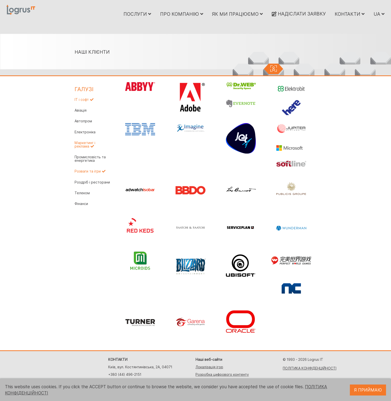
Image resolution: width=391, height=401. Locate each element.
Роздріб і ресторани (92, 182)
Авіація (81, 110)
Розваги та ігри (88, 171)
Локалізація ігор (209, 367)
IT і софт (82, 100)
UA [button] (379, 14)
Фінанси (81, 204)
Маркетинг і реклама (85, 144)
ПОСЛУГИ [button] (137, 14)
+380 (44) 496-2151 (124, 375)
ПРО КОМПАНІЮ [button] (181, 14)
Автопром (83, 121)
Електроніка (85, 132)
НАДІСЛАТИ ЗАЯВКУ (299, 13)
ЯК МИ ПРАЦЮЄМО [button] (237, 14)
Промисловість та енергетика (90, 159)
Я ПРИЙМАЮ (368, 390)
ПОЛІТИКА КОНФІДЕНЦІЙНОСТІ (309, 368)
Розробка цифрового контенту (222, 375)
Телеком (82, 193)
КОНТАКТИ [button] (350, 14)
